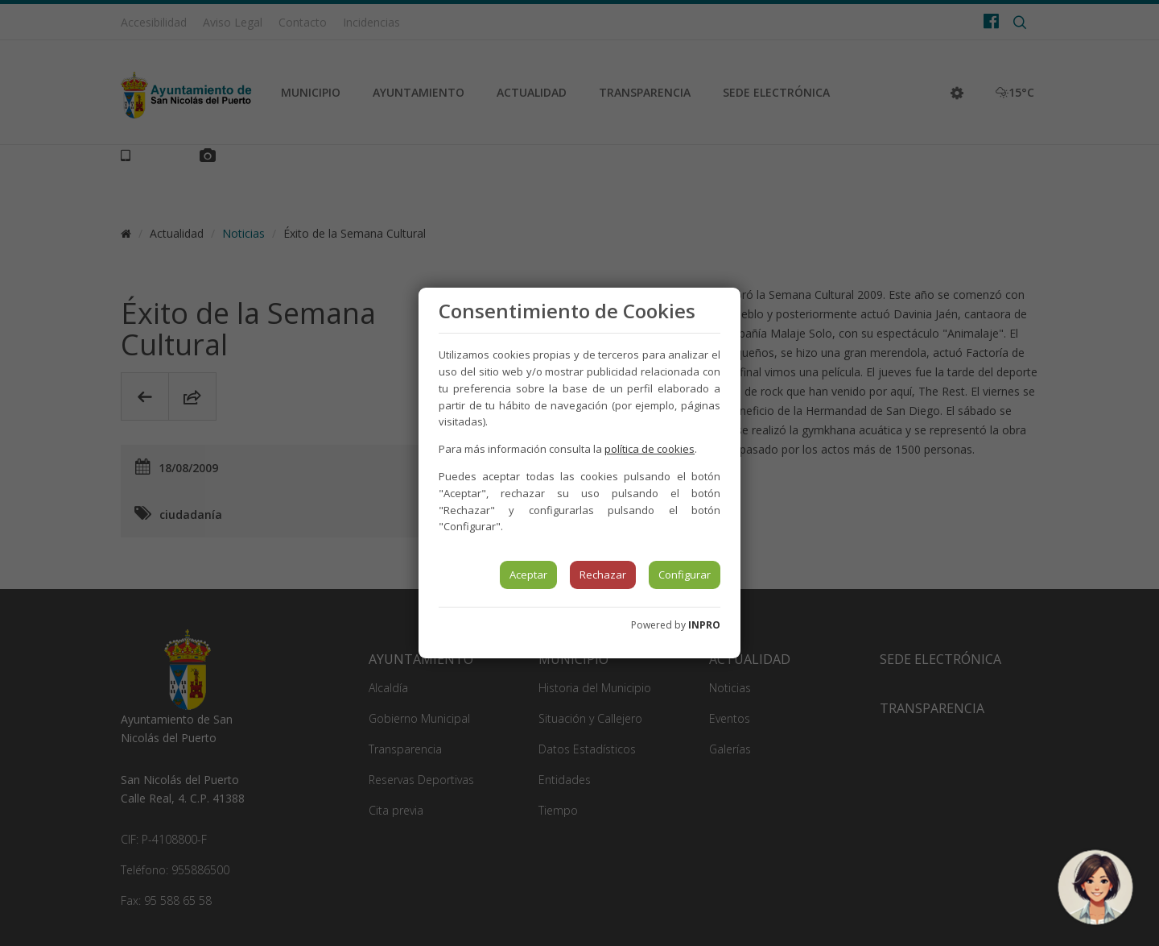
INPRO (704, 625)
